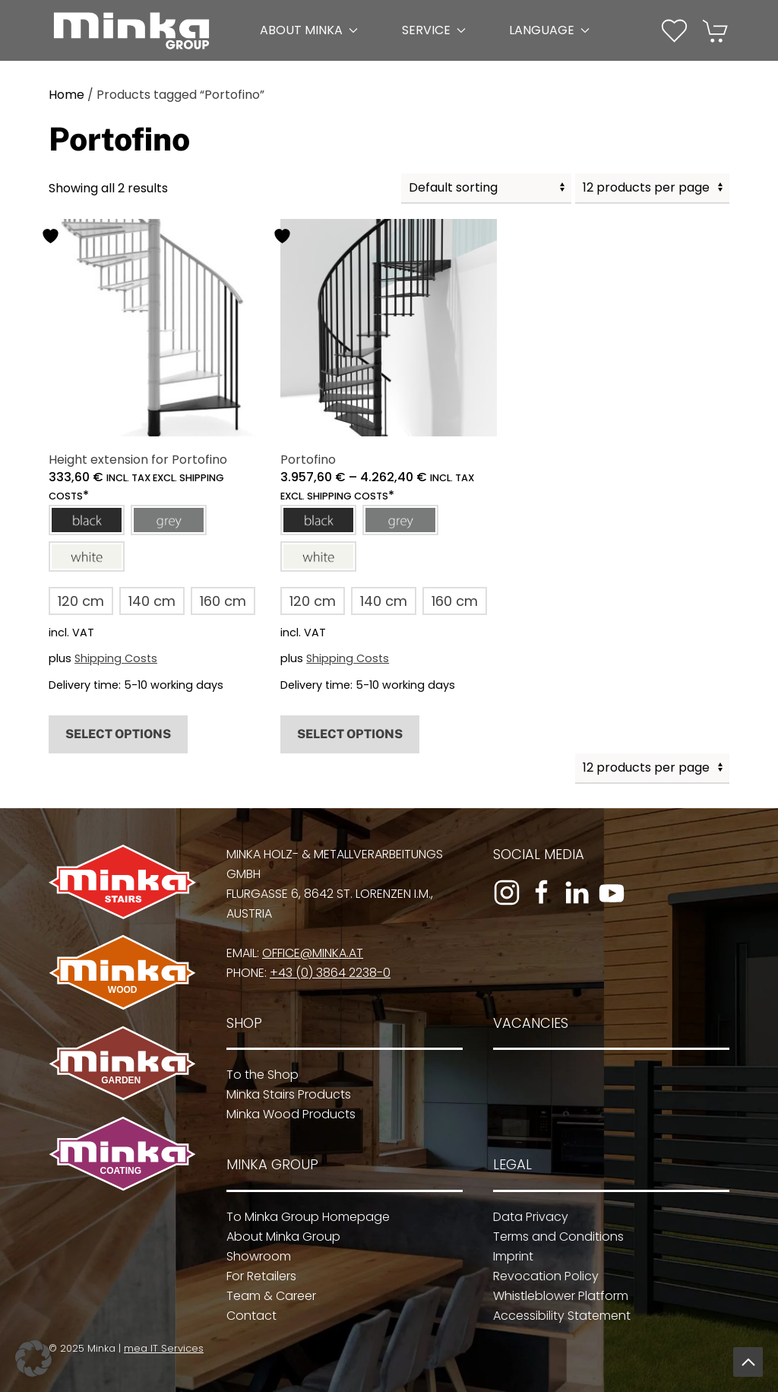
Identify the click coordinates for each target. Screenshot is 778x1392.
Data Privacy (525, 1217)
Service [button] (434, 30)
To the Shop (258, 1074)
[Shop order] (486, 188)
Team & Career (267, 1296)
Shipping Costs (115, 658)
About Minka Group (279, 1236)
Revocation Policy (540, 1276)
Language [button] (549, 30)
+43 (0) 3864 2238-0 (325, 972)
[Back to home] (131, 30)
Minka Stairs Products (284, 1094)
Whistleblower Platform (555, 1296)
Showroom (254, 1256)
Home (66, 94)
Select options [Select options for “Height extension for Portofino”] (118, 734)
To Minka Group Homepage (303, 1217)
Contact (247, 1315)
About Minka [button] (309, 30)
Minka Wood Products (286, 1114)
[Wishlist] (674, 29)
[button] (87, 520)
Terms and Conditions (553, 1236)
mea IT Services (161, 1348)
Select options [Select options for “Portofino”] (350, 734)
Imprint (508, 1256)
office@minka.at (308, 953)
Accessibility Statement (556, 1315)
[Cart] (716, 29)
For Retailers (257, 1276)
